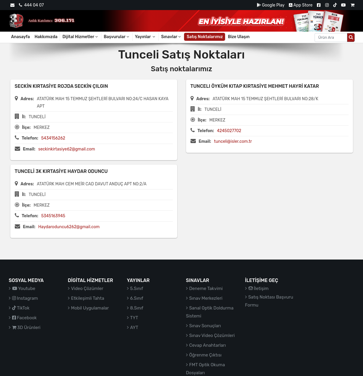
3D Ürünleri (26, 327)
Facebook (24, 317)
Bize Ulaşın (239, 36)
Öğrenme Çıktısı (205, 355)
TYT (134, 317)
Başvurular (117, 36)
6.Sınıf (136, 298)
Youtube (23, 288)
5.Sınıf (136, 288)
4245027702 (229, 130)
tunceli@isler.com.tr (233, 141)
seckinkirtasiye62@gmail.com (66, 149)
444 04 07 (31, 5)
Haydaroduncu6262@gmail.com (69, 226)
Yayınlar (145, 36)
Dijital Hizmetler (80, 36)
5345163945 (53, 215)
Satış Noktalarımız (205, 36)
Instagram (25, 298)
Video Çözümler (87, 288)
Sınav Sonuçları (205, 325)
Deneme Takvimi (206, 288)
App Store (300, 5)
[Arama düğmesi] (351, 37)
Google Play (270, 5)
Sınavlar (171, 36)
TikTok (21, 308)
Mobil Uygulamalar (90, 308)
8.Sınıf (137, 308)
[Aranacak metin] (331, 37)
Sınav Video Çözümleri (212, 335)
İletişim (258, 288)
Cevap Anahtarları (207, 345)
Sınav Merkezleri (206, 298)
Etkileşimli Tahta (87, 298)
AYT (134, 327)
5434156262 (53, 138)
